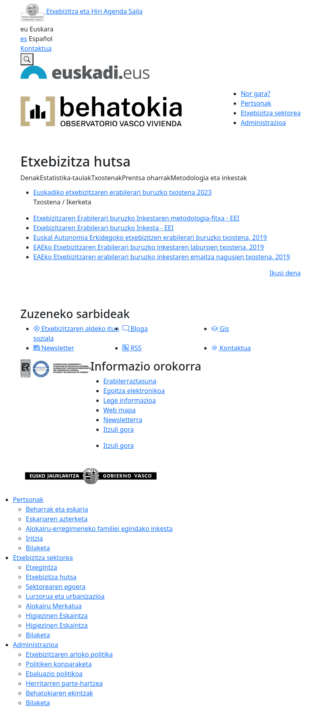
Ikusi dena (285, 273)
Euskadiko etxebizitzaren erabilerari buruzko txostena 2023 (122, 192)
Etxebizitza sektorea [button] (271, 112)
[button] (36, 328)
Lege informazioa (130, 400)
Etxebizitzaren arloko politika (69, 654)
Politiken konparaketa (59, 664)
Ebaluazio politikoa (54, 673)
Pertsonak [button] (256, 103)
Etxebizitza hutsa (51, 576)
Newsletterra (123, 419)
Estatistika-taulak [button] (65, 177)
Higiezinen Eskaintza (57, 615)
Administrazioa (35, 644)
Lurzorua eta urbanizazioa (65, 596)
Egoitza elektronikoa (134, 390)
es (24, 38)
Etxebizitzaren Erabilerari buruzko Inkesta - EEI (103, 227)
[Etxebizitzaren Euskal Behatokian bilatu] (27, 59)
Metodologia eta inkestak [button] (208, 177)
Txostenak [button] (106, 177)
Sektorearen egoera (55, 586)
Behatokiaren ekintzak (59, 693)
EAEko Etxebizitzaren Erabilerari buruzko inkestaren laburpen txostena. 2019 (148, 247)
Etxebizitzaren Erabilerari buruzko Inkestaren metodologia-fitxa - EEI (136, 218)
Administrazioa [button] (263, 122)
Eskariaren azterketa (56, 518)
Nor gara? (256, 93)
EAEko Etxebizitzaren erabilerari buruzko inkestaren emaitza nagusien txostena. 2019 (161, 256)
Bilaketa (38, 547)
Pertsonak (28, 499)
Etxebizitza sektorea (43, 557)
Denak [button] (30, 177)
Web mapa (120, 410)
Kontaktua (36, 48)
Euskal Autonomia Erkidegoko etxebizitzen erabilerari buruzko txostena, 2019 (150, 237)
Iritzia (34, 538)
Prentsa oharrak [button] (146, 177)
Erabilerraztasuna (130, 381)
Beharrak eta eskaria (57, 509)
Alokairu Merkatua (54, 606)
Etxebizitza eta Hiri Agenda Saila (82, 11)
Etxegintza (41, 567)
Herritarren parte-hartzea (64, 683)
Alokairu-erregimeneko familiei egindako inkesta (99, 528)
